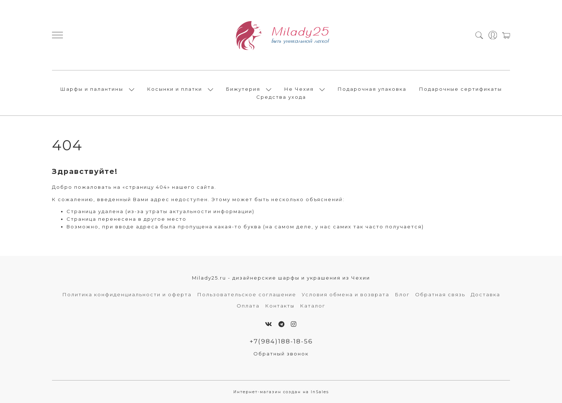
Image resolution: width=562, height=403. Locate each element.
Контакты (279, 306)
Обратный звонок (281, 354)
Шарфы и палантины (91, 89)
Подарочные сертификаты (460, 89)
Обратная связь (440, 294)
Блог (402, 294)
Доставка (485, 294)
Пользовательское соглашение (246, 294)
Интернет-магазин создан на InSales (281, 392)
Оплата (248, 306)
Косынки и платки (174, 89)
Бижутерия (243, 89)
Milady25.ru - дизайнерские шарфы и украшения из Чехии (281, 278)
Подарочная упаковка (372, 89)
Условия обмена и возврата (345, 294)
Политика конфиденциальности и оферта (127, 294)
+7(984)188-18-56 (281, 341)
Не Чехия (299, 89)
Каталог (312, 306)
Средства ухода (281, 97)
